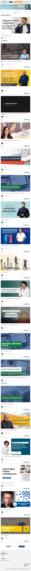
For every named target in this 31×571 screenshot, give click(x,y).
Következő (21, 546)
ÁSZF (7, 568)
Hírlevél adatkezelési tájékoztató (24, 568)
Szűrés (15, 12)
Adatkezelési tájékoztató (13, 568)
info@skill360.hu (7, 560)
